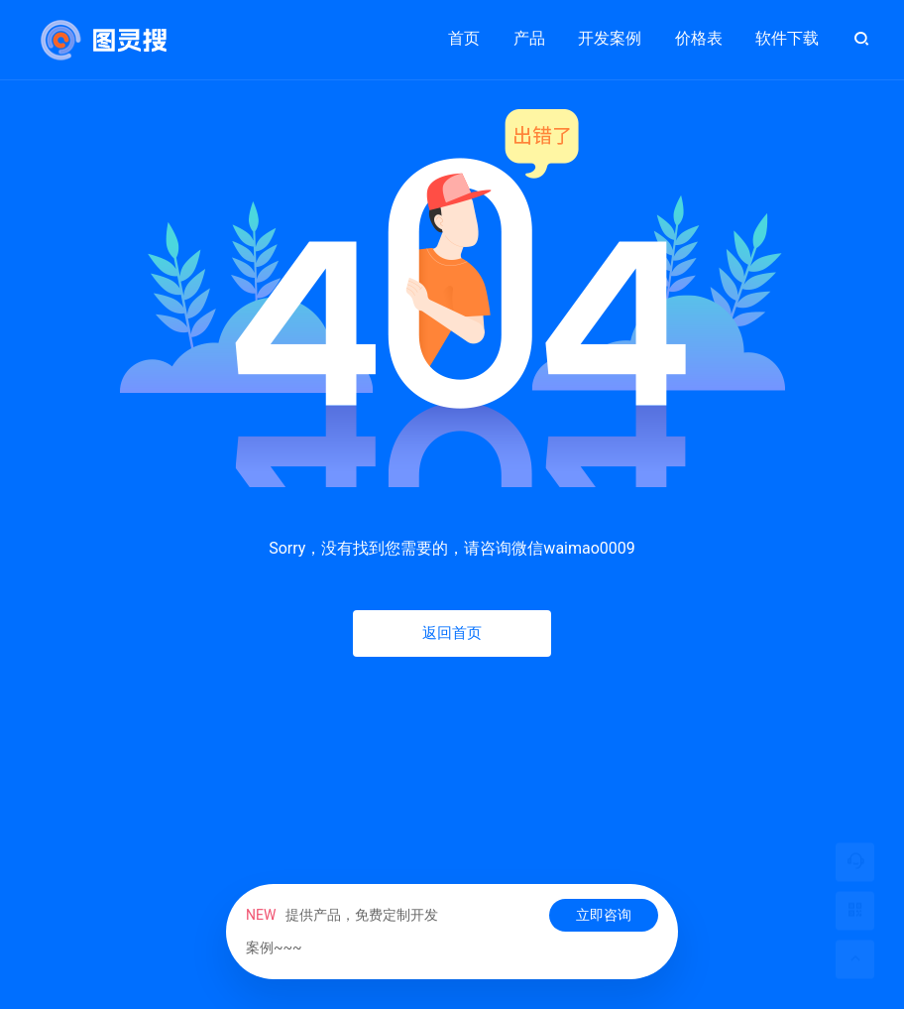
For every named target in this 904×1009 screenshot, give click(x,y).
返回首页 (452, 633)
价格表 (699, 38)
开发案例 (609, 30)
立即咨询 (603, 915)
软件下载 (787, 38)
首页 (464, 38)
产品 (529, 30)
